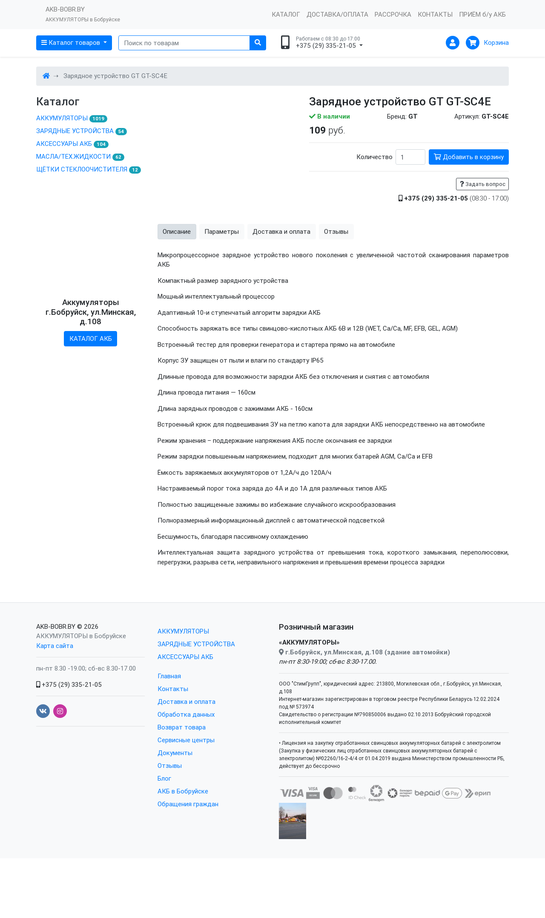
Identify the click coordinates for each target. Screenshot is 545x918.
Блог (164, 814)
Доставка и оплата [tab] (281, 267)
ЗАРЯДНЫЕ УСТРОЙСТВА (81, 131)
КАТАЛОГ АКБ (90, 375)
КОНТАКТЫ (435, 14)
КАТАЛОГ (286, 14)
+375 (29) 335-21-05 (69, 720)
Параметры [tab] (221, 267)
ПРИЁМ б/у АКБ (482, 14)
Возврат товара (182, 763)
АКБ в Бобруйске (183, 827)
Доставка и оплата (186, 737)
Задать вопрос (482, 184)
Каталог (58, 101)
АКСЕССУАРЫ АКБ (72, 143)
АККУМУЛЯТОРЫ (71, 118)
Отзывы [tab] (336, 267)
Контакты (173, 724)
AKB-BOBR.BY (55, 662)
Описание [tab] (177, 267)
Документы (175, 788)
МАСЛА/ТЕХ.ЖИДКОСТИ (80, 156)
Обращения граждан (188, 840)
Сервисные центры (186, 776)
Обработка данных (186, 750)
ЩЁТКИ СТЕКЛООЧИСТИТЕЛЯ (88, 169)
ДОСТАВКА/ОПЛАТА (337, 14)
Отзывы (170, 801)
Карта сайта (54, 681)
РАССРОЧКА (393, 14)
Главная (169, 712)
